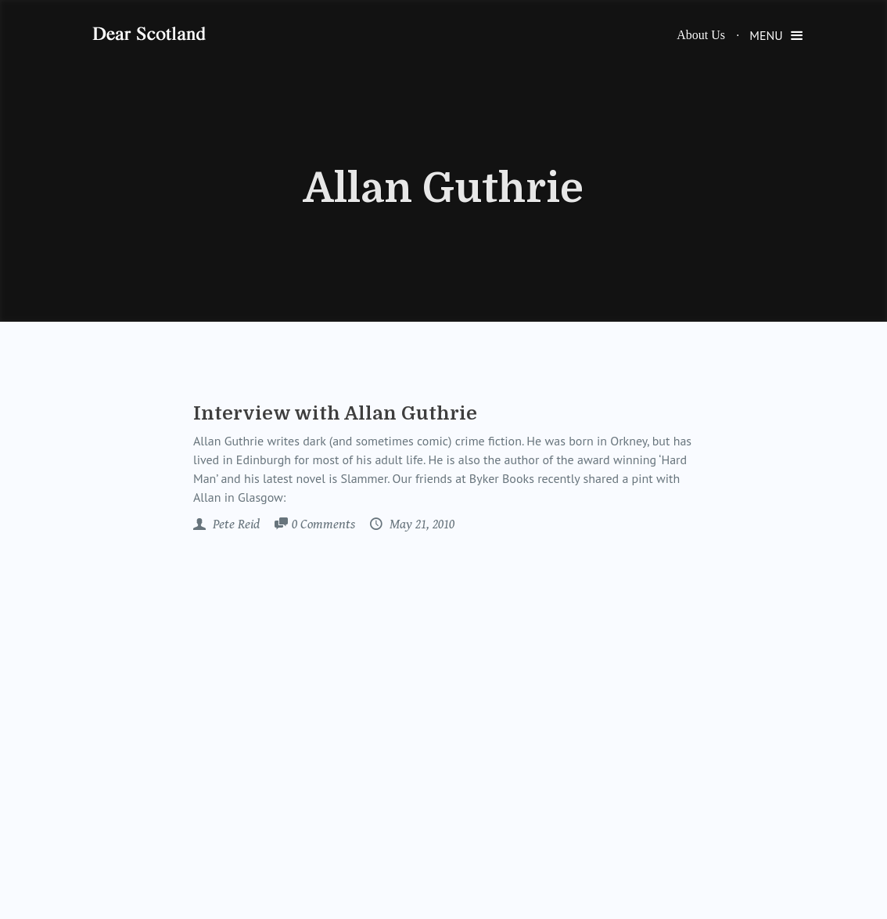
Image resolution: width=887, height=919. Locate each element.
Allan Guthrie (443, 188)
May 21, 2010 (420, 524)
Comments (323, 525)
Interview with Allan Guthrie (335, 413)
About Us (701, 34)
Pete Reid (235, 524)
